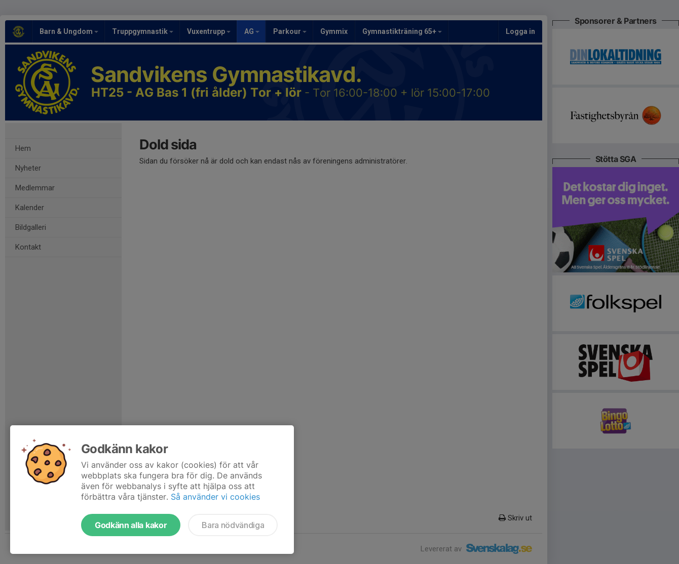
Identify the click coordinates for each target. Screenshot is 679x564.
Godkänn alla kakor (131, 525)
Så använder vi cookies (215, 497)
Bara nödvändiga (233, 525)
